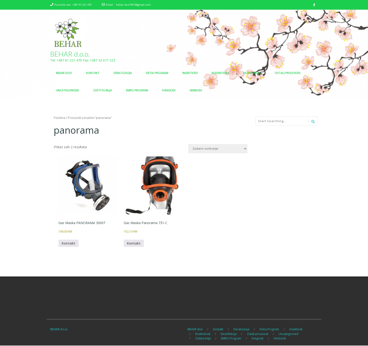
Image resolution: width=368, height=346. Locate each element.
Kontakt (68, 243)
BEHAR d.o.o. (70, 54)
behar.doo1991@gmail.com (133, 4)
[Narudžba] (217, 148)
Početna (59, 118)
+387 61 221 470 (82, 4)
